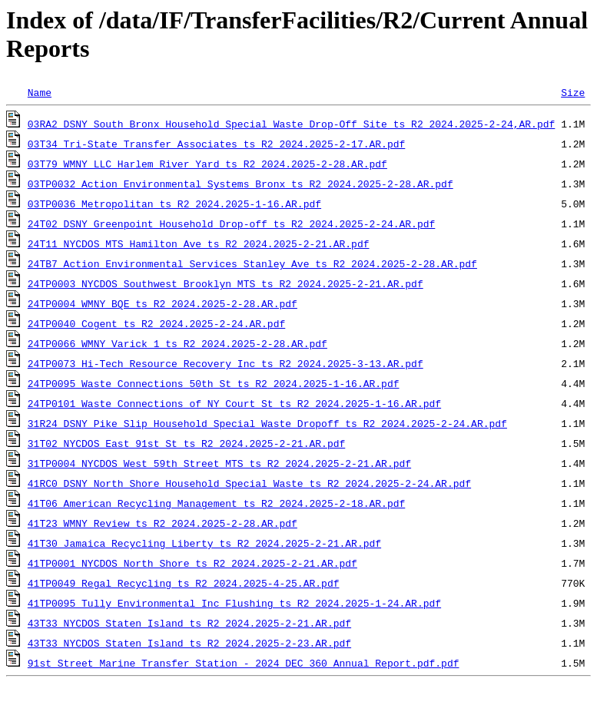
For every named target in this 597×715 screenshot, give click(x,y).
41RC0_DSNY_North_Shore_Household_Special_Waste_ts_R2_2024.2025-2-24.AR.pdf (249, 483)
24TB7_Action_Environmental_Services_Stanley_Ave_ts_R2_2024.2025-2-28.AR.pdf (252, 263)
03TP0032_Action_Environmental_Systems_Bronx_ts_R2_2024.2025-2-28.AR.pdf (240, 183)
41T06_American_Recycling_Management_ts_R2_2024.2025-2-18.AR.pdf (216, 503)
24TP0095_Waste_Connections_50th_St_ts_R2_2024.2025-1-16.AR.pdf (214, 383)
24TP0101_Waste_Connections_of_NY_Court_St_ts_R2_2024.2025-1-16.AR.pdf (234, 403)
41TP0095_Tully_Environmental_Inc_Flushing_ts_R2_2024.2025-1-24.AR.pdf (234, 603)
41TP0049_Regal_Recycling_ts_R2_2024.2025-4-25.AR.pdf (184, 583)
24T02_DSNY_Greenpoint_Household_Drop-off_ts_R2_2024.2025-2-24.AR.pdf (231, 223)
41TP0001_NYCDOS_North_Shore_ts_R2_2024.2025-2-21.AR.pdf (192, 563)
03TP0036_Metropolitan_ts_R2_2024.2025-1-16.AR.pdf (174, 203)
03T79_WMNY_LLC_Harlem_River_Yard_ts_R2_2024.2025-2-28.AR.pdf (207, 163)
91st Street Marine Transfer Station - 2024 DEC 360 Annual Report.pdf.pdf (243, 663)
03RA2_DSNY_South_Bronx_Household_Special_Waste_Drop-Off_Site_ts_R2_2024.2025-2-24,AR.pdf (291, 124)
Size (573, 92)
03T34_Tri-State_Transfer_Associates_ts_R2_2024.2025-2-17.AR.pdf (216, 144)
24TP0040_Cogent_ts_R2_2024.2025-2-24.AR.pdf (156, 323)
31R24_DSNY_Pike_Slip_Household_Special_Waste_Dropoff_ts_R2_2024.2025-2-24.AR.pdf (267, 423)
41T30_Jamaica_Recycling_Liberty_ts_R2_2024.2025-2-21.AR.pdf (204, 543)
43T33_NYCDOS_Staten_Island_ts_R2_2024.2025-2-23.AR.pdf (189, 643)
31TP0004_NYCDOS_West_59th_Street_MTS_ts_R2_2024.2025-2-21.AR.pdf (219, 463)
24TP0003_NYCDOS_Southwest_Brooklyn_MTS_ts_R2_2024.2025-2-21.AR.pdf (225, 283)
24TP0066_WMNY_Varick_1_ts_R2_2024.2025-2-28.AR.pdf (177, 343)
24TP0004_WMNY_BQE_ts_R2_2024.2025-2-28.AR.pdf (162, 303)
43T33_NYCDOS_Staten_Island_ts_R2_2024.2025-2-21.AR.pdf (189, 623)
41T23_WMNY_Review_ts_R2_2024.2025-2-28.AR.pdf (162, 523)
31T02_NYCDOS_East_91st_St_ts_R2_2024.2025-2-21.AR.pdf (186, 443)
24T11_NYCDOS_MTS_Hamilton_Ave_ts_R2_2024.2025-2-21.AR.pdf (199, 243)
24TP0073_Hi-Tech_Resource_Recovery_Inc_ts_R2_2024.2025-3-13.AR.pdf (225, 363)
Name (39, 92)
